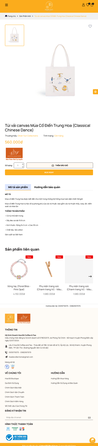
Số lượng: (9, 165)
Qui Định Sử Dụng (12, 383)
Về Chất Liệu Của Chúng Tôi (16, 406)
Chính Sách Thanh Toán (14, 397)
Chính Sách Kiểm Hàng (14, 401)
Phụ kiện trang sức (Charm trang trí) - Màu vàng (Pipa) (79, 288)
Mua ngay (49, 172)
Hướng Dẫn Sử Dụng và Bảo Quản (64, 383)
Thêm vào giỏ (60, 165)
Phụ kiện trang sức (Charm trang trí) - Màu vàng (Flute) (49, 288)
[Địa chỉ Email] (49, 417)
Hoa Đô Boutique (12, 378)
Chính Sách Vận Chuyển (14, 392)
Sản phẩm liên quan (22, 249)
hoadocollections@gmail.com (21, 357)
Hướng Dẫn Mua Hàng (60, 378)
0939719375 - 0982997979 (20, 352)
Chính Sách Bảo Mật (13, 387)
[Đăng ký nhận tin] (89, 417)
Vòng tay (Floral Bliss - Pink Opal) (19, 288)
